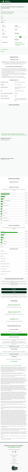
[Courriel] (14, 292)
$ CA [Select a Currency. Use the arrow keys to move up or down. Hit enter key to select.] (2, 17)
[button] (14, 334)
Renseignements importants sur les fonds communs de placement (11, 365)
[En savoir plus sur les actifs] (4, 32)
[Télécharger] (14, 289)
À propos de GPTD (14, 460)
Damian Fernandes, (14, 304)
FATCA (14, 457)
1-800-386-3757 (14, 360)
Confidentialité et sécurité (14, 454)
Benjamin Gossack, (14, 311)
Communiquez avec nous (14, 446)
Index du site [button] (14, 461)
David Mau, (14, 318)
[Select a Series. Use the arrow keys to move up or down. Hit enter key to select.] (14, 11)
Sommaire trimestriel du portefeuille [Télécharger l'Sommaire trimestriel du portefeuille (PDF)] (20, 44)
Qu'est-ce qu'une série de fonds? (6, 13)
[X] (13, 451)
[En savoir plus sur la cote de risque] (7, 36)
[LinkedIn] (15, 451)
